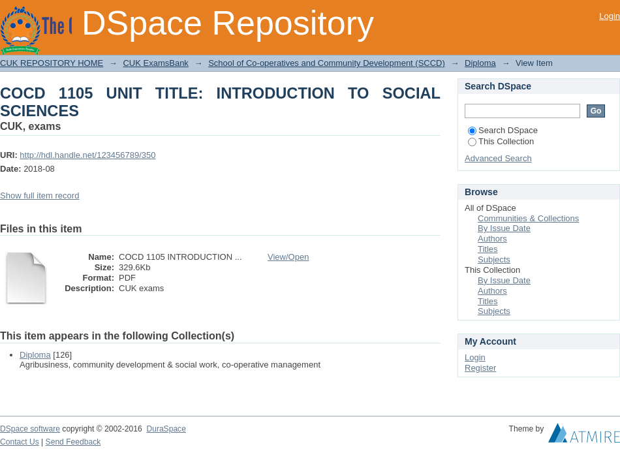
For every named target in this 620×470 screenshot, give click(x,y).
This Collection (501, 141)
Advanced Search (498, 158)
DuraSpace (165, 428)
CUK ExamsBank (155, 63)
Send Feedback (73, 441)
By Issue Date (504, 228)
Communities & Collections (528, 218)
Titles (488, 249)
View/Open (288, 257)
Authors (492, 238)
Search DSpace (503, 130)
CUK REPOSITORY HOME (51, 63)
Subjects (494, 259)
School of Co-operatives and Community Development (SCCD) (326, 63)
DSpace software (30, 428)
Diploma (480, 63)
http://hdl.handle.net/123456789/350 (87, 155)
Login (609, 16)
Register (480, 368)
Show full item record (39, 195)
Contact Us (19, 441)
